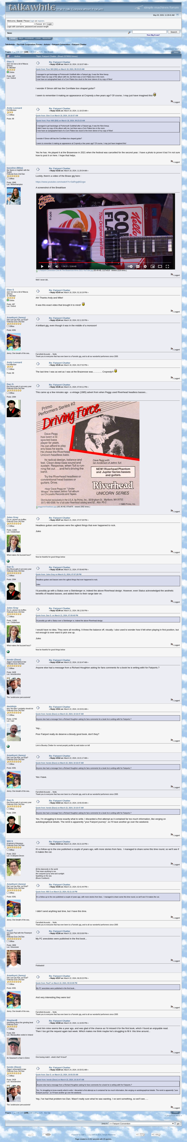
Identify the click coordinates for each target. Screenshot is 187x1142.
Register (47, 38)
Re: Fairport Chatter (59, 62)
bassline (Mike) (15, 168)
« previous (168, 49)
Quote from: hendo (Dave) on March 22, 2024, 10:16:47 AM (60, 714)
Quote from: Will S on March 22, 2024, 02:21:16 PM (56, 892)
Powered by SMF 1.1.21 (80, 1135)
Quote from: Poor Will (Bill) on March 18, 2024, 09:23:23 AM (60, 69)
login (32, 21)
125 (41, 52)
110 (34, 52)
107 (21, 52)
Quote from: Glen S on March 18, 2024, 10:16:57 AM (57, 116)
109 (30, 52)
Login (38, 38)
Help (21, 38)
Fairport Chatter (79, 44)
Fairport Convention (61, 44)
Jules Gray (12, 517)
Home (13, 38)
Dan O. (10, 384)
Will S (10, 841)
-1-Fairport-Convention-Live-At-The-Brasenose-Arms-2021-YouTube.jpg (64, 270)
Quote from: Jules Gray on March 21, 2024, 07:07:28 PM (58, 574)
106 (17, 52)
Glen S (10, 61)
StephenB (12, 1020)
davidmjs (11, 706)
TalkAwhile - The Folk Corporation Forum (23, 44)
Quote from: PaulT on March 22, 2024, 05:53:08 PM (56, 983)
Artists (47, 44)
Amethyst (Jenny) (16, 317)
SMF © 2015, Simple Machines (104, 1135)
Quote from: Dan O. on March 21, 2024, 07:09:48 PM (57, 615)
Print (176, 52)
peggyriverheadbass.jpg (46, 507)
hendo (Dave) (14, 659)
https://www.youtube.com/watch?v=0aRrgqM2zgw (61, 182)
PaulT (10, 930)
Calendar (29, 38)
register (40, 21)
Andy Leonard (14, 108)
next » (178, 49)
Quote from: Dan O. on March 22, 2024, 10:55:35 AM (57, 1075)
